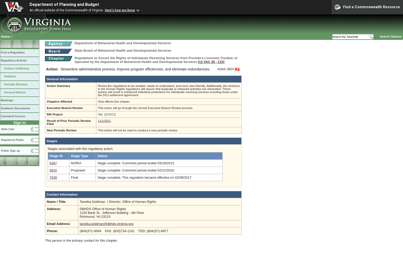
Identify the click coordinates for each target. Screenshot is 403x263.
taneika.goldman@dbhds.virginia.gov (107, 224)
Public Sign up (10, 150)
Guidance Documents (15, 108)
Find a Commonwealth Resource (367, 7)
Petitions (10, 76)
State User (7, 129)
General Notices (15, 92)
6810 (53, 170)
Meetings (7, 100)
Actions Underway (16, 68)
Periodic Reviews (16, 84)
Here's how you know (120, 10)
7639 (53, 177)
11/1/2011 (104, 120)
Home (5, 37)
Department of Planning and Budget (64, 4)
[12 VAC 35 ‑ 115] (211, 62)
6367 (53, 163)
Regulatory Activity (14, 60)
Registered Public (12, 139)
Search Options (391, 36)
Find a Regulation (13, 52)
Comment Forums (13, 116)
